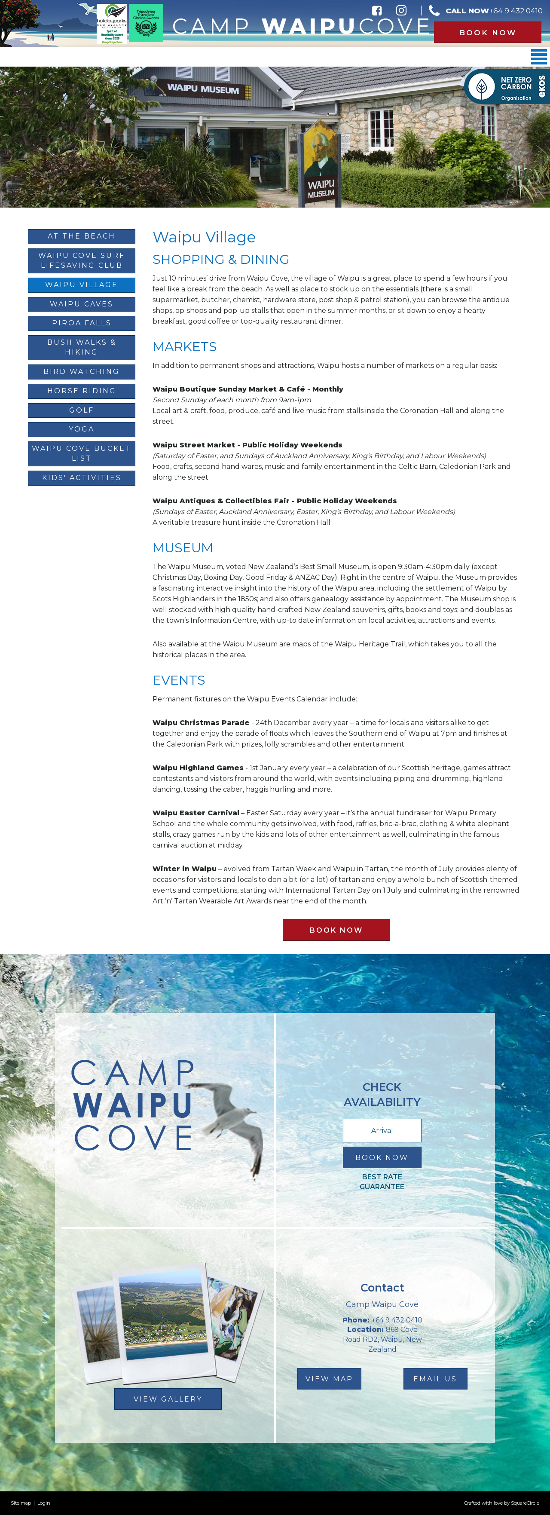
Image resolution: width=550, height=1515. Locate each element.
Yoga (82, 429)
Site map (21, 1503)
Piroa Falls (82, 323)
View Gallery (168, 1399)
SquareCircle (525, 1503)
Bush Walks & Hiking (81, 347)
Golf (81, 410)
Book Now (487, 32)
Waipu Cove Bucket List (81, 453)
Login (43, 1503)
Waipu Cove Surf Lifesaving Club (81, 260)
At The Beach (82, 236)
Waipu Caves (81, 304)
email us (435, 1379)
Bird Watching (81, 371)
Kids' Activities (82, 478)
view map (329, 1379)
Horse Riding (81, 391)
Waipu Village (81, 285)
